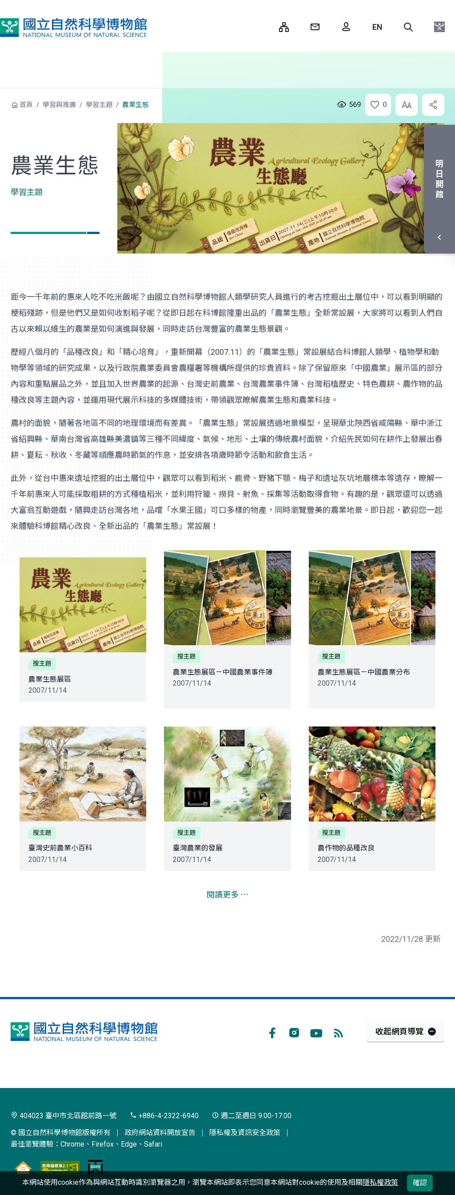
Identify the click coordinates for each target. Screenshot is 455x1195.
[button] (408, 27)
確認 (420, 1183)
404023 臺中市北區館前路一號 (63, 1116)
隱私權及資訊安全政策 (244, 1132)
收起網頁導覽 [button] (399, 1031)
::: (265, 27)
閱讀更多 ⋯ (227, 894)
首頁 (26, 105)
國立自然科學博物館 (73, 28)
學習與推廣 (59, 105)
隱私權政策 (380, 1182)
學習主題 (99, 105)
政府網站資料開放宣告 (160, 1132)
